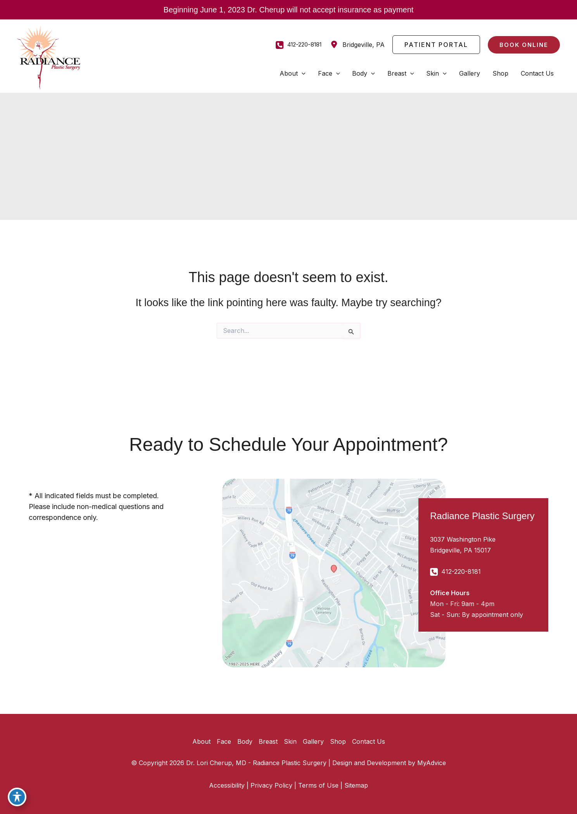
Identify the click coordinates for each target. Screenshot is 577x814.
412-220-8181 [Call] (304, 44)
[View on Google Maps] (334, 573)
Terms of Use (318, 785)
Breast (268, 741)
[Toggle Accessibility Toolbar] (17, 797)
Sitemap (356, 785)
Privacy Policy (271, 785)
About (201, 741)
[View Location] (357, 45)
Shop (338, 741)
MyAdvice (431, 763)
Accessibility (227, 785)
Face (224, 741)
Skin (290, 741)
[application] (302, 73)
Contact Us (368, 741)
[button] (436, 44)
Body (244, 741)
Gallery (313, 741)
